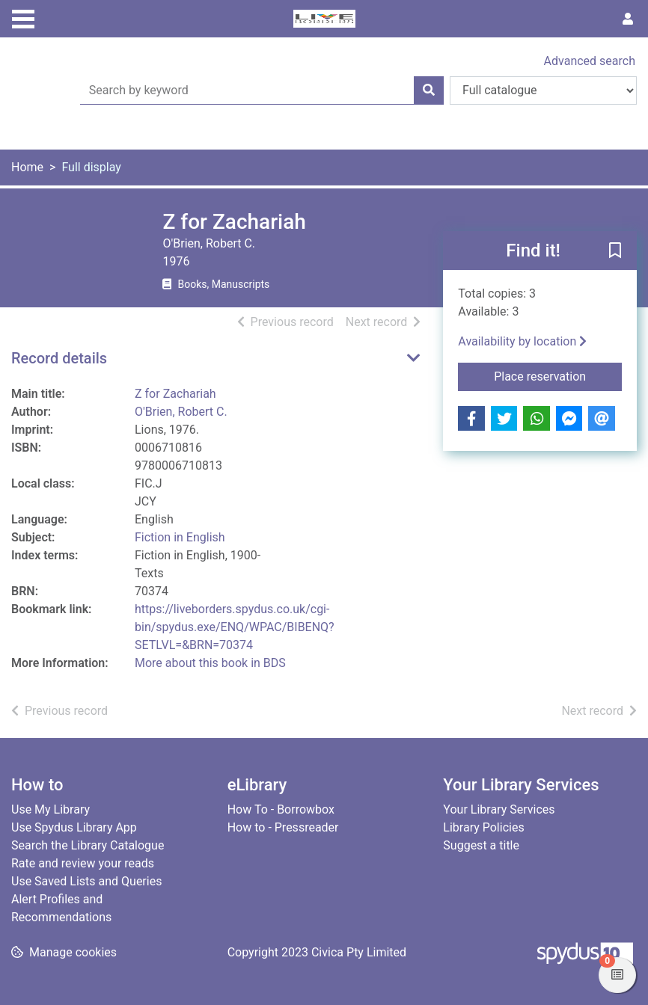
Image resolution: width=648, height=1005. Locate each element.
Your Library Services (498, 809)
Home (27, 167)
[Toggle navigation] (23, 17)
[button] (615, 251)
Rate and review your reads (82, 863)
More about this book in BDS (210, 663)
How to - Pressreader (283, 827)
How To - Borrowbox (280, 809)
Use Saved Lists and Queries (86, 881)
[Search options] (543, 90)
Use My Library (50, 809)
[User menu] (628, 19)
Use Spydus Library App (74, 827)
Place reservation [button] (558, 375)
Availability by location (522, 341)
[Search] (429, 90)
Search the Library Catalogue (87, 845)
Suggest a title (481, 845)
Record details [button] (59, 358)
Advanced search (589, 61)
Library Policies (483, 827)
